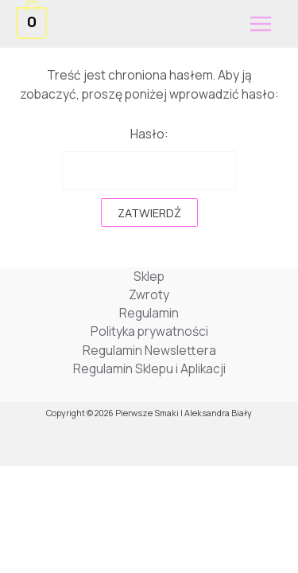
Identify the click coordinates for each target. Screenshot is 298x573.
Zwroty (149, 294)
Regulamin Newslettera (149, 350)
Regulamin (149, 313)
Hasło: (149, 157)
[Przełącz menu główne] (260, 23)
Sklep (149, 276)
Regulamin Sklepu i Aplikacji (149, 368)
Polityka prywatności (149, 331)
